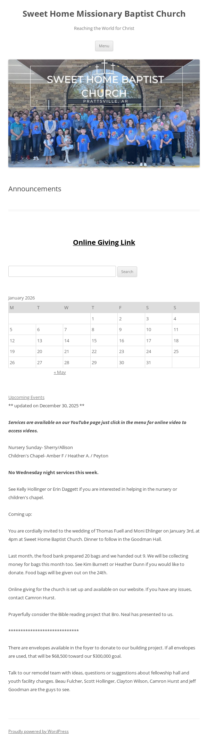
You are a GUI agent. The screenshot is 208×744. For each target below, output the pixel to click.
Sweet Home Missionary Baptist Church (104, 13)
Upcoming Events (26, 397)
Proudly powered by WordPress (38, 731)
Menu (104, 45)
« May (60, 372)
